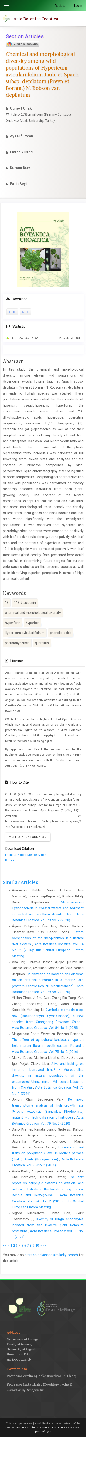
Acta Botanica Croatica (36, 18)
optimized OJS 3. (43, 1431)
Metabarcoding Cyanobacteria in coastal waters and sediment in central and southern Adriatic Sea (48, 908)
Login (78, 5)
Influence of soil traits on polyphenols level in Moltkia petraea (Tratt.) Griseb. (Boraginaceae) (48, 1153)
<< (5, 1245)
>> (44, 1245)
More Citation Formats (27, 837)
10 (37, 1245)
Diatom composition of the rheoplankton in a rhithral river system (48, 938)
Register (61, 5)
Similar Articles (20, 882)
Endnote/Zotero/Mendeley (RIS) (26, 854)
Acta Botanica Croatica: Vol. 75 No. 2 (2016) (45, 1052)
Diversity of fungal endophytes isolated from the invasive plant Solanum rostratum (48, 1225)
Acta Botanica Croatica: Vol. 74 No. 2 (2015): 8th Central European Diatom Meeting (48, 950)
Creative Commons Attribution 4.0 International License (37, 1427)
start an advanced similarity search (51, 1255)
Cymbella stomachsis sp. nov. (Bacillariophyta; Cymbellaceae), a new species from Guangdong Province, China (48, 1016)
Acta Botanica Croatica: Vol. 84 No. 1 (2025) (45, 1028)
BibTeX (10, 860)
